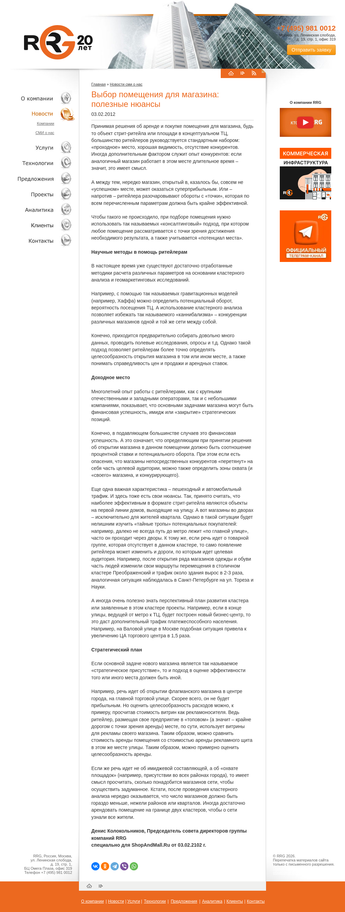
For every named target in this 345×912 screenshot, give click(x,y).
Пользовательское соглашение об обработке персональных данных (303, 870)
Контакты (37, 240)
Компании (45, 123)
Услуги (37, 147)
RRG (58, 42)
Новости (39, 113)
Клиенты (37, 225)
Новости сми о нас (126, 84)
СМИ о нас (44, 133)
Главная (98, 84)
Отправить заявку (311, 50)
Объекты (37, 178)
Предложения (184, 901)
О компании (37, 98)
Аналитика (37, 209)
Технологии (37, 163)
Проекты (37, 194)
